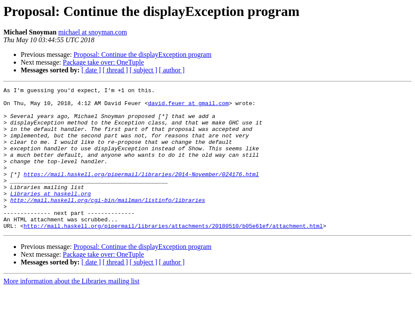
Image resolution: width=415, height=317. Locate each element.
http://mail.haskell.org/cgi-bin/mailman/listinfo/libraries (107, 223)
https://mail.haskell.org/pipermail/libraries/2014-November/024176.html (141, 192)
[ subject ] (143, 70)
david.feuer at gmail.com (188, 107)
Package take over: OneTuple (103, 62)
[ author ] (172, 70)
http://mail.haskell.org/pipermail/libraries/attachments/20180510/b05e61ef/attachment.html (173, 254)
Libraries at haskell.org (50, 215)
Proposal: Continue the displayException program (143, 54)
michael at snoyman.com (92, 32)
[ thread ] (115, 70)
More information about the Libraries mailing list (71, 309)
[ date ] (91, 70)
